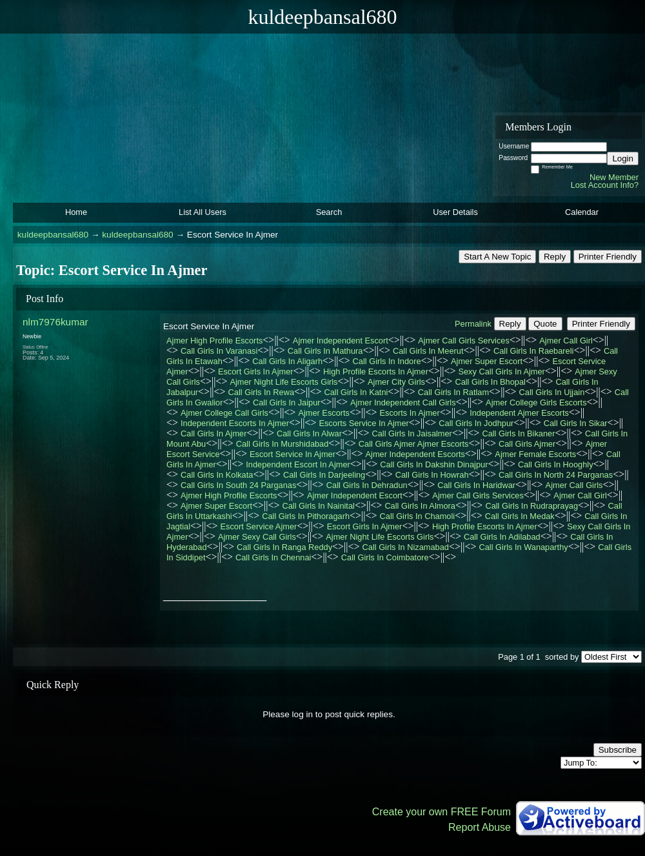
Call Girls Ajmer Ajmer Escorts (414, 444)
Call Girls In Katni (356, 392)
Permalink (473, 324)
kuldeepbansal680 (52, 234)
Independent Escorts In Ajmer (235, 423)
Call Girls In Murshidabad (282, 444)
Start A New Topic (497, 256)
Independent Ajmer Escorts (519, 413)
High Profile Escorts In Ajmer (375, 371)
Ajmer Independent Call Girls (403, 402)
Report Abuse (479, 827)
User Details (455, 212)
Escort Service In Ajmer (292, 454)
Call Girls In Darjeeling (324, 475)
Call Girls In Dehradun (367, 485)
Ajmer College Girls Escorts (536, 402)
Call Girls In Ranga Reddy (284, 547)
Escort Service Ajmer (259, 526)
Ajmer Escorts (324, 413)
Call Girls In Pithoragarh (306, 516)
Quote (545, 324)
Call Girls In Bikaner (518, 433)
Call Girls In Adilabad (502, 537)
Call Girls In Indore (387, 361)
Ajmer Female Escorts (535, 454)
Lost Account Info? (605, 185)
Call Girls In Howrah (432, 475)
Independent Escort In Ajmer (298, 464)
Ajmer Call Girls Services (464, 340)
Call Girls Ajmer (527, 444)
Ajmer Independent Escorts (415, 454)
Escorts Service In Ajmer (363, 423)
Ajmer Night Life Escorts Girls (283, 382)
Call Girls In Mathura (325, 351)
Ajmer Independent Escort (340, 340)
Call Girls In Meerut (428, 351)
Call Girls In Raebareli (533, 351)
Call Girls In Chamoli (417, 516)
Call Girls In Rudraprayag (531, 506)
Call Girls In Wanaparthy (523, 547)
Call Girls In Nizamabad (405, 547)
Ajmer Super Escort (486, 361)
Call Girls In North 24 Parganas (556, 475)
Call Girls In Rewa (261, 392)
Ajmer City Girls (396, 382)
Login (622, 158)
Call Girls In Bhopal (490, 382)
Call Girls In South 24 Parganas (238, 485)
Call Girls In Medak (520, 516)
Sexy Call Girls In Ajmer (501, 371)
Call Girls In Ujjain (552, 392)
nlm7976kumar (55, 321)
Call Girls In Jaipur (287, 402)
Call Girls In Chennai (273, 557)
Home (76, 212)
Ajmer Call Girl (565, 340)
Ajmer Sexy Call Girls (257, 537)
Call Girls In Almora (419, 506)
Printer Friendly (608, 256)
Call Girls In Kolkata (217, 475)
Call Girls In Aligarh (287, 361)
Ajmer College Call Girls (224, 413)
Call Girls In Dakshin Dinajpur (434, 464)
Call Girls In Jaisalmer (412, 433)
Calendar (582, 212)
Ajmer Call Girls (574, 485)
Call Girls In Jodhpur (476, 423)
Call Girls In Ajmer (213, 433)
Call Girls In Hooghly (555, 464)
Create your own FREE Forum (441, 811)
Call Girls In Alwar (309, 433)
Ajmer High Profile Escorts (214, 340)
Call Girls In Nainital (319, 506)
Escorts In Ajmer (410, 413)
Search (329, 212)
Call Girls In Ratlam (453, 392)
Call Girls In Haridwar (476, 485)
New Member (614, 177)
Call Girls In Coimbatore (385, 557)
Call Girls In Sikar (576, 423)
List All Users (202, 212)
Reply (555, 256)
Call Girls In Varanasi (219, 351)
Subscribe (618, 750)
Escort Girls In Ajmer (255, 371)
